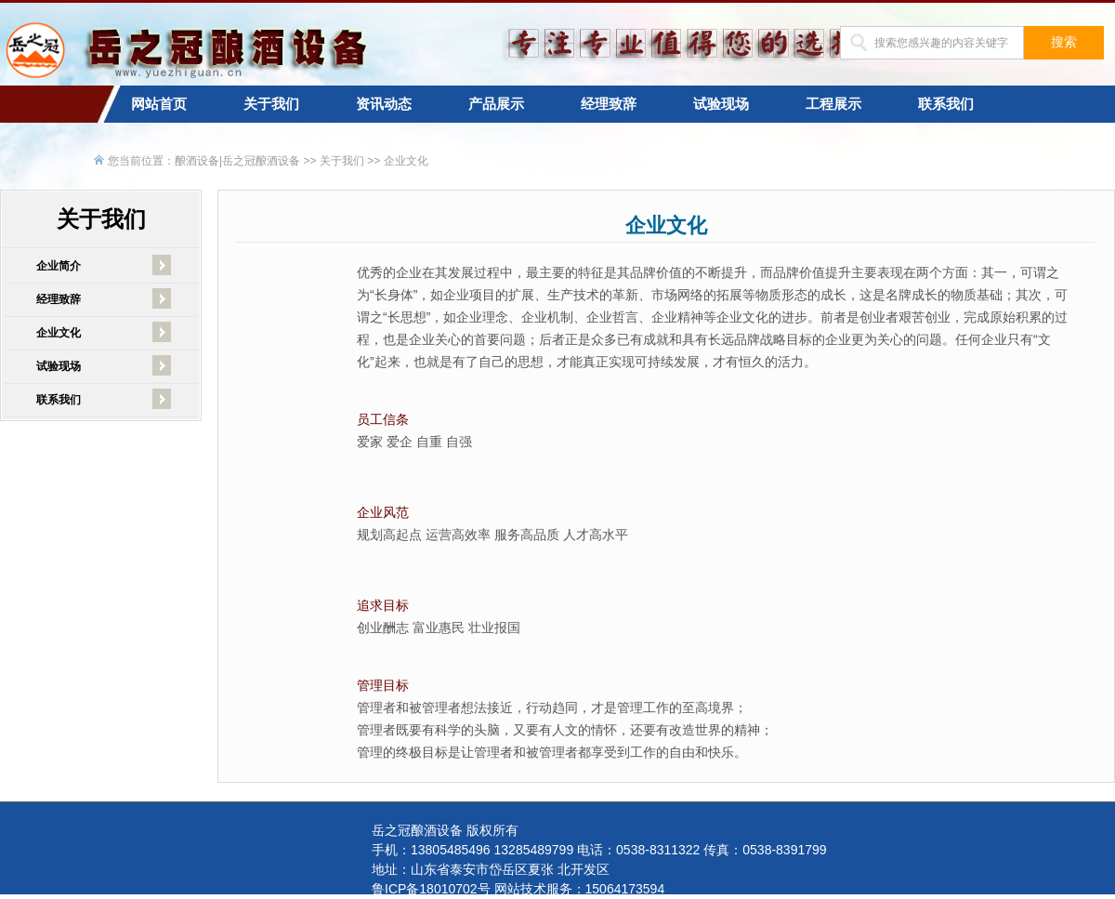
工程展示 (833, 104)
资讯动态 (384, 104)
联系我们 (946, 104)
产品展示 (496, 104)
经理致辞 (608, 104)
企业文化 (406, 160)
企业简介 (58, 265)
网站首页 (159, 104)
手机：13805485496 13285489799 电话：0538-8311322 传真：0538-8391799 (599, 849)
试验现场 (721, 104)
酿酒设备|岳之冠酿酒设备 (237, 160)
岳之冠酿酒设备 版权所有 (445, 830)
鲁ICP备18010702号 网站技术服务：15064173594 (518, 888)
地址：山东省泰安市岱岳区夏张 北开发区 (491, 869)
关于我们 (271, 104)
